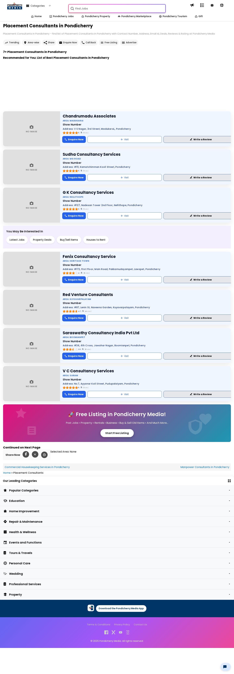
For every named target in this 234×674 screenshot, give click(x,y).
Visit (125, 139)
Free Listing (108, 42)
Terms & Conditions (98, 624)
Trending (12, 42)
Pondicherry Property (95, 16)
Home (36, 16)
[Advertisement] (100, 88)
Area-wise (31, 42)
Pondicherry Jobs (61, 16)
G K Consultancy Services (88, 192)
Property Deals (42, 239)
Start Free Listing (117, 433)
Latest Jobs (17, 239)
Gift (199, 16)
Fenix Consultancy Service (89, 256)
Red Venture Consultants (88, 294)
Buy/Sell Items (69, 239)
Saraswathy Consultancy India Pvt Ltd (101, 333)
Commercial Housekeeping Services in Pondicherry (37, 467)
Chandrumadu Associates (89, 116)
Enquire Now (68, 42)
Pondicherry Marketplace (134, 16)
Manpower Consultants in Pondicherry (204, 467)
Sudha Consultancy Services (91, 154)
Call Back (88, 42)
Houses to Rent (95, 239)
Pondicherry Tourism (173, 16)
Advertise (129, 42)
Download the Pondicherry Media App (121, 608)
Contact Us (140, 624)
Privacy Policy (122, 624)
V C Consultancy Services (88, 371)
